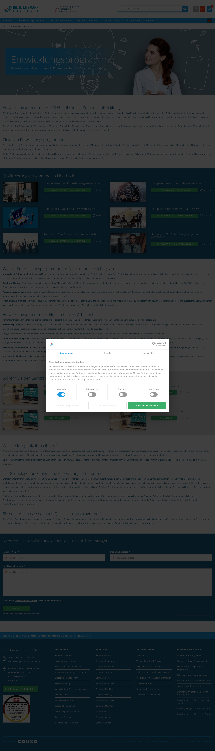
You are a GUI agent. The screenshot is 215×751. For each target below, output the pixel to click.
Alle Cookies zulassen (147, 405)
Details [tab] (107, 353)
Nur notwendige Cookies (68, 405)
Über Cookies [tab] (148, 353)
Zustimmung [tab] (66, 353)
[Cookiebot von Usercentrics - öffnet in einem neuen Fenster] (154, 344)
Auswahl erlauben (107, 405)
